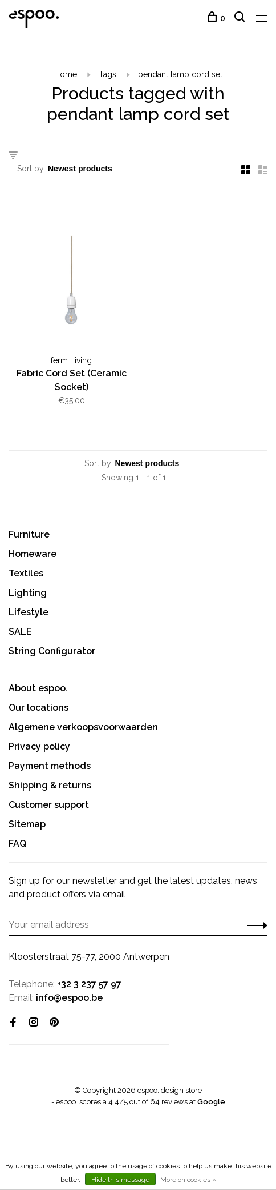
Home (65, 74)
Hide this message (120, 1180)
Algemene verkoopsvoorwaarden (83, 727)
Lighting (28, 592)
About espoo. (38, 688)
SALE (20, 631)
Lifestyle (28, 612)
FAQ (17, 843)
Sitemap (27, 824)
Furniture (29, 534)
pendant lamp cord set (180, 74)
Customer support (49, 804)
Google (211, 1101)
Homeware (32, 553)
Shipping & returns (50, 785)
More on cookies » (188, 1180)
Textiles (26, 573)
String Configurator (52, 651)
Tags (107, 74)
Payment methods (50, 765)
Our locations (38, 707)
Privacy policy (39, 746)
